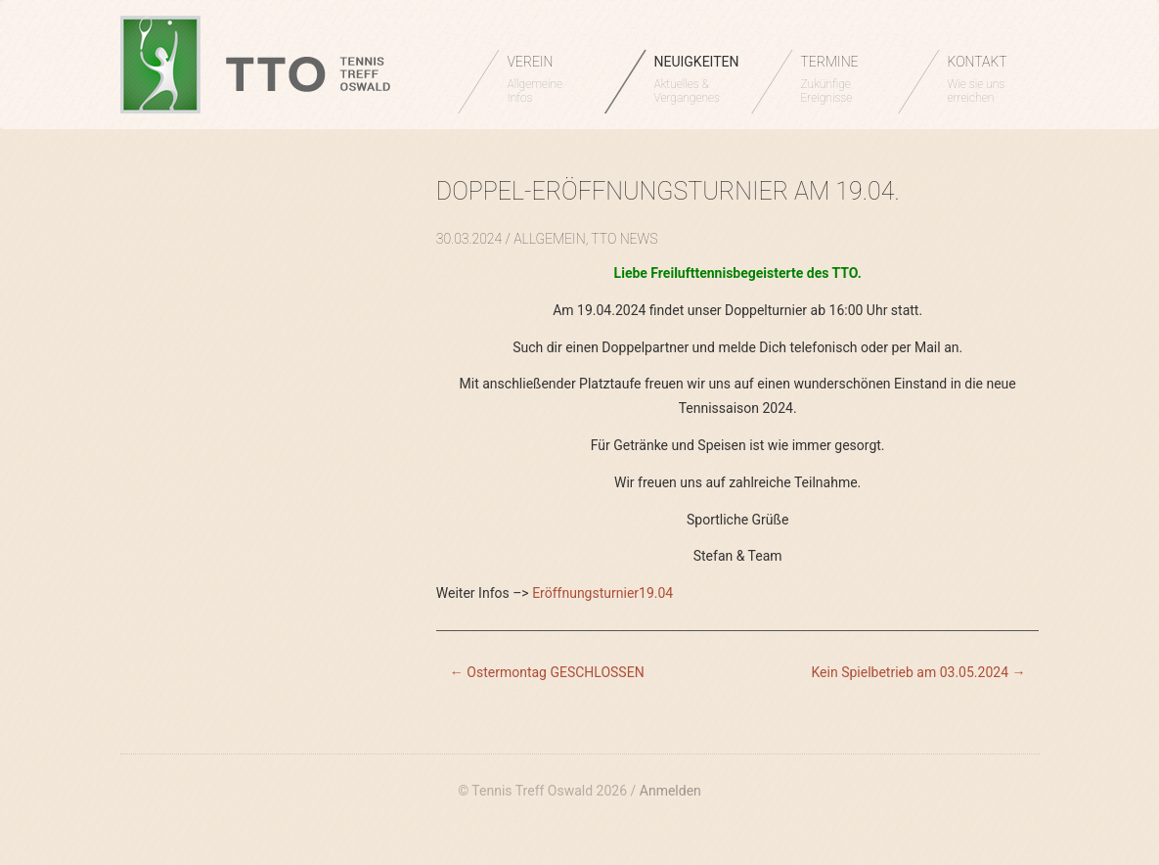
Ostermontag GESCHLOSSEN (547, 672)
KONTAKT (986, 79)
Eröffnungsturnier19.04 (602, 593)
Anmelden (670, 790)
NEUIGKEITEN (696, 79)
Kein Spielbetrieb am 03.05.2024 (919, 672)
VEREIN (546, 79)
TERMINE (839, 79)
